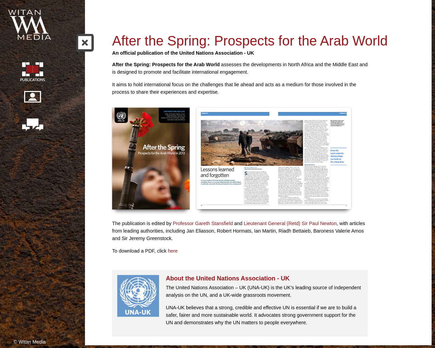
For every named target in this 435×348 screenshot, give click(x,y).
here (173, 251)
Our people (32, 100)
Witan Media (30, 24)
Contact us (32, 125)
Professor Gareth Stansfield (203, 223)
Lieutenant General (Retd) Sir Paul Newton (290, 223)
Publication (32, 72)
